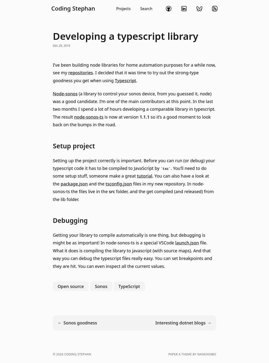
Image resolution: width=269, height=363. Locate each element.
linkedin (184, 9)
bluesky (199, 9)
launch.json (187, 243)
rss (215, 9)
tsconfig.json (119, 184)
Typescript (125, 80)
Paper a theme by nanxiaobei (192, 354)
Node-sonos (65, 94)
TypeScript (129, 286)
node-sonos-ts (89, 117)
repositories (80, 72)
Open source (71, 286)
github (168, 9)
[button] (102, 9)
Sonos (101, 286)
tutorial (144, 176)
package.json (74, 184)
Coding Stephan (73, 8)
